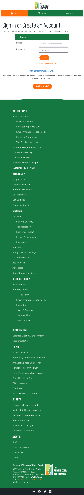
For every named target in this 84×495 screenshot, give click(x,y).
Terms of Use (29, 465)
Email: (19, 43)
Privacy (16, 465)
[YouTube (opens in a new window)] (33, 492)
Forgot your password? (48, 63)
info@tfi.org (36, 477)
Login (44, 58)
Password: (20, 49)
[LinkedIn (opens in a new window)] (50, 492)
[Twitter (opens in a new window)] (44, 492)
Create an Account (42, 86)
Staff (40, 465)
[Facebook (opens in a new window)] (39, 492)
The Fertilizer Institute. (31, 479)
